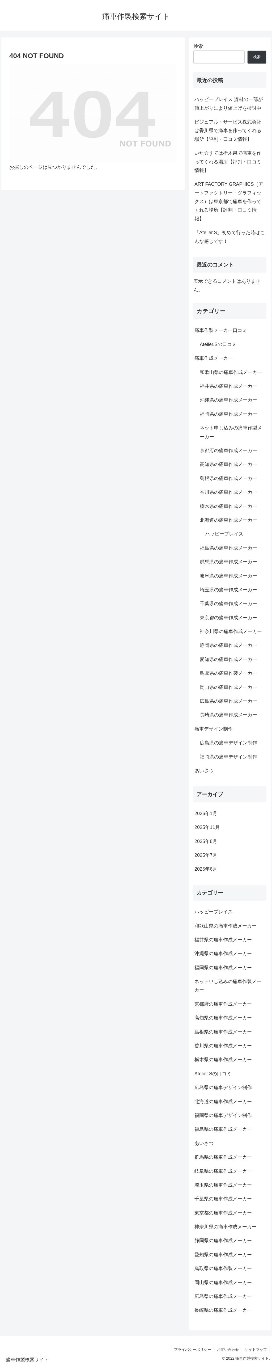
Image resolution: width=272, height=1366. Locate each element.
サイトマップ (256, 1349)
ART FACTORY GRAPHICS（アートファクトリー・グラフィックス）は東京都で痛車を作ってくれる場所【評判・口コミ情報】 (228, 201)
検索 (198, 46)
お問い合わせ (228, 1349)
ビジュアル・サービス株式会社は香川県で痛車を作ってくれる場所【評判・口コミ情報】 (227, 130)
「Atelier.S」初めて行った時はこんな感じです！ (229, 237)
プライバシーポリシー (192, 1349)
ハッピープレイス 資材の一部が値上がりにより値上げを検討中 (228, 104)
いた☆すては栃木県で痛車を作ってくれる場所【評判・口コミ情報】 (227, 161)
